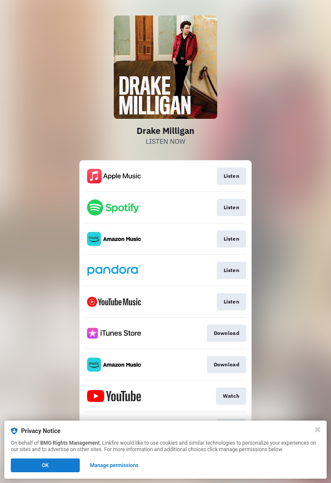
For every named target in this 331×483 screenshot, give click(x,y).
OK (45, 465)
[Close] (318, 430)
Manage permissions (114, 465)
